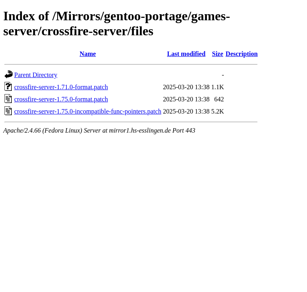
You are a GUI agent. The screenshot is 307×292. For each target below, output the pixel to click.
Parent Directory (35, 74)
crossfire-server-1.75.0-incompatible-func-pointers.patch (87, 111)
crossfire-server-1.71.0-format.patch (61, 87)
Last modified (186, 53)
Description (241, 53)
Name (87, 53)
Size (217, 53)
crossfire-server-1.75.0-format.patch (61, 99)
